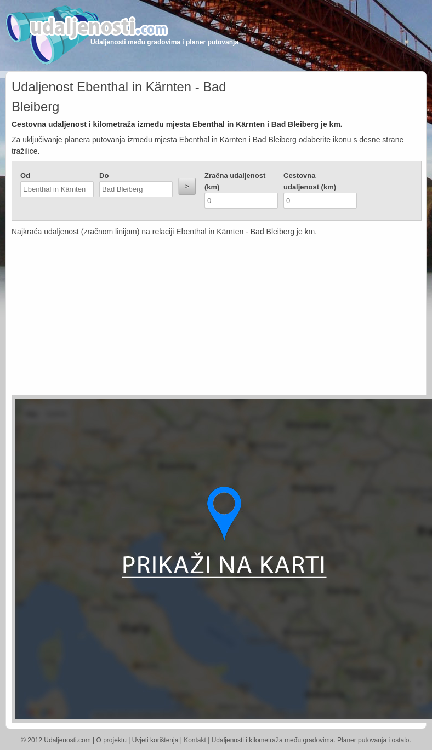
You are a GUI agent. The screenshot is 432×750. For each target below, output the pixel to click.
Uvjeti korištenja (155, 740)
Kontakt (195, 740)
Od (25, 175)
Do (104, 175)
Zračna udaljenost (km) (234, 181)
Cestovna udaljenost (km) (309, 181)
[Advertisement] (164, 318)
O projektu (111, 740)
